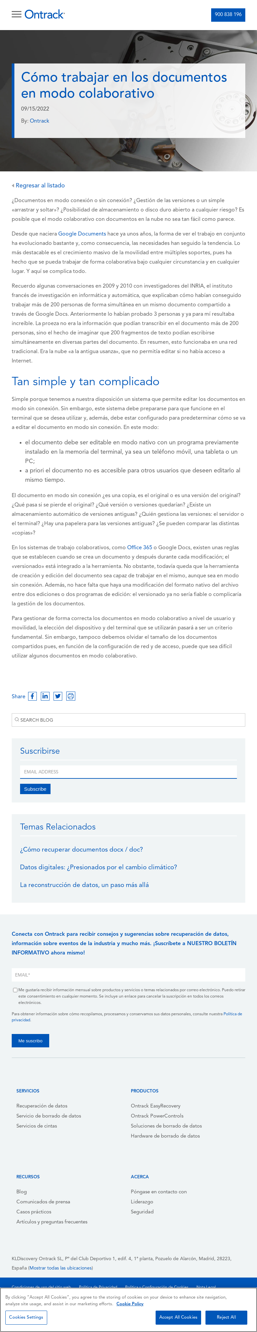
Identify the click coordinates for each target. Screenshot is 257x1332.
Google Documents (82, 234)
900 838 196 (228, 14)
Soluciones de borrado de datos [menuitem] (166, 1126)
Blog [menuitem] (21, 1192)
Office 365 (139, 548)
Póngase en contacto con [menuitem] (159, 1192)
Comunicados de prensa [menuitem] (43, 1202)
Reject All (226, 1317)
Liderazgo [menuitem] (142, 1202)
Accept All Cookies (178, 1317)
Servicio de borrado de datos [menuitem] (48, 1116)
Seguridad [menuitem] (142, 1212)
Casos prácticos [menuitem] (33, 1212)
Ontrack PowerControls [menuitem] (157, 1116)
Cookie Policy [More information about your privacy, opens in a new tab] (130, 1304)
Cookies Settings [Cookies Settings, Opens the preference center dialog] (26, 1317)
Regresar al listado (38, 186)
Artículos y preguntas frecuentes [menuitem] (51, 1222)
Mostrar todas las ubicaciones (60, 1268)
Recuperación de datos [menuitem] (41, 1106)
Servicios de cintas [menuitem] (36, 1126)
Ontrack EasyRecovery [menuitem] (155, 1106)
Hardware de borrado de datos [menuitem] (165, 1136)
